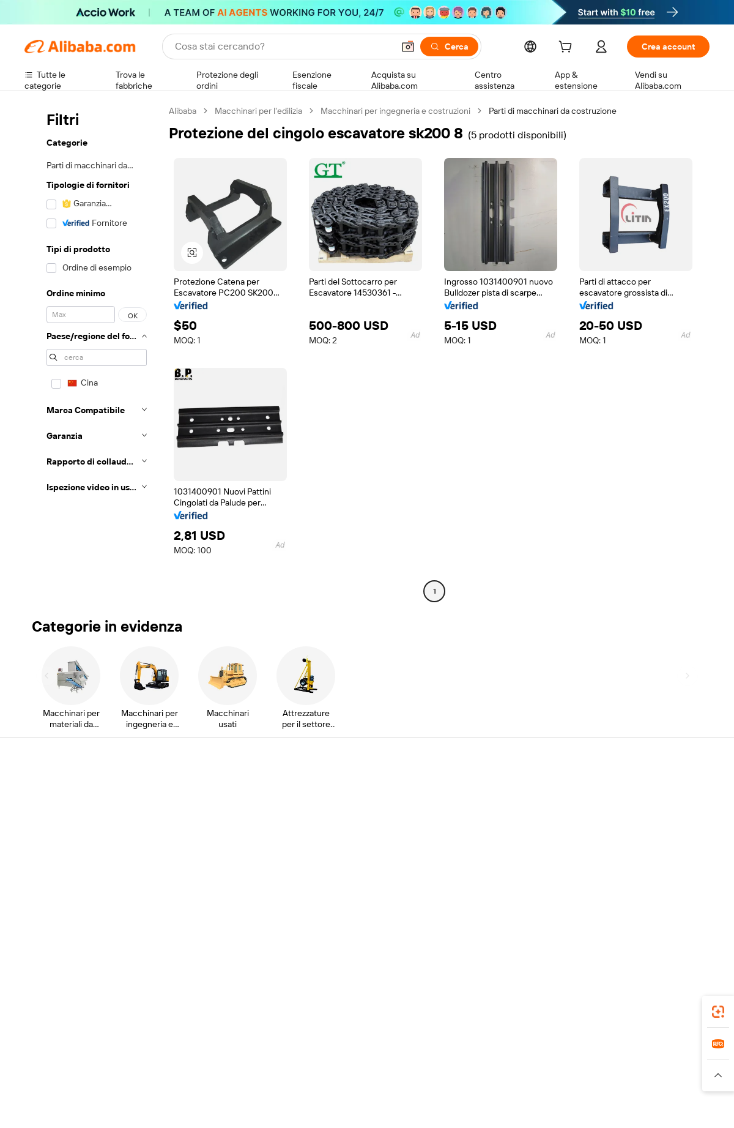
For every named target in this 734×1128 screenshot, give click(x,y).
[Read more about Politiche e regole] (59, 1080)
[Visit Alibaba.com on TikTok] (684, 911)
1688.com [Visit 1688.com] (224, 1062)
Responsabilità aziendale (633, 816)
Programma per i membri (353, 816)
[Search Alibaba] (283, 46)
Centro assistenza (58, 793)
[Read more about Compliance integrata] (667, 1080)
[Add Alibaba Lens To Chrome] (203, 1008)
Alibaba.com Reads (342, 863)
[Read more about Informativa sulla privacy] (497, 1080)
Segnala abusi (50, 886)
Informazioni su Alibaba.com (640, 793)
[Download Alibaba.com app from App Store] (578, 1008)
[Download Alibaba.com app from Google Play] (668, 1008)
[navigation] (93, 352)
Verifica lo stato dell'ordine (74, 840)
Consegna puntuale (202, 840)
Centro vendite (475, 816)
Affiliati (460, 863)
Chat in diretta (51, 816)
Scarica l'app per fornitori (494, 886)
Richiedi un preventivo (348, 793)
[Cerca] (449, 46)
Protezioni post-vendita (209, 863)
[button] (408, 46)
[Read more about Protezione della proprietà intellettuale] (370, 1080)
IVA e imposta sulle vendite (357, 840)
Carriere (602, 863)
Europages (561, 1062)
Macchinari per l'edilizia (258, 111)
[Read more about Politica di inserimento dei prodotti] (223, 1080)
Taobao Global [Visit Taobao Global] (434, 1062)
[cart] (567, 48)
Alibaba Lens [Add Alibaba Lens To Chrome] (85, 1008)
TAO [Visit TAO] (479, 1062)
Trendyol (513, 1062)
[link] (718, 1012)
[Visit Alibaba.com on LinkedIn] (611, 911)
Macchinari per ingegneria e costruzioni (395, 111)
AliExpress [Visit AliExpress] (176, 1062)
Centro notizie (614, 840)
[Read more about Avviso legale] (124, 1080)
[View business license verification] (472, 1105)
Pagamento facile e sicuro (214, 793)
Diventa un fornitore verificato (504, 840)
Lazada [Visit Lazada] (384, 1062)
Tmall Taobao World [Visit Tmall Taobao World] (290, 1062)
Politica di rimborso (201, 816)
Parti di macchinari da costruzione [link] (553, 111)
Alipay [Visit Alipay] (349, 1062)
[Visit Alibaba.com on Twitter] (629, 911)
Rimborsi (41, 863)
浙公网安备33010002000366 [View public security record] (541, 1104)
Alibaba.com (504, 1008)
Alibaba (182, 111)
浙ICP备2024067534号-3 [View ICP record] (663, 1104)
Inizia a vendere (476, 793)
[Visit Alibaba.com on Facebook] (592, 911)
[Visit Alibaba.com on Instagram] (647, 911)
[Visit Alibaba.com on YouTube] (666, 911)
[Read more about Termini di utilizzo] (585, 1080)
